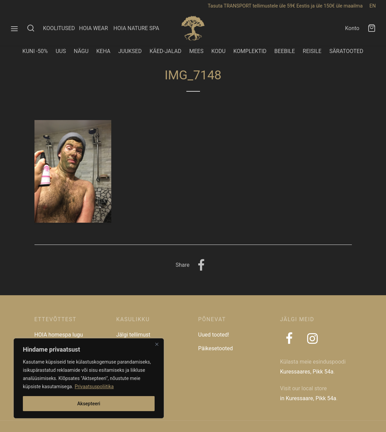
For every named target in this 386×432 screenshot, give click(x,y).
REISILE (312, 51)
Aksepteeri (88, 403)
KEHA (103, 51)
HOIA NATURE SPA (136, 28)
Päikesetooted (215, 348)
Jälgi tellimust (133, 334)
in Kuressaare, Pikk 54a (308, 398)
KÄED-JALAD (165, 51)
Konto (352, 28)
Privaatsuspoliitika (94, 386)
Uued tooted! (213, 334)
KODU (218, 51)
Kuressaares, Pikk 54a (306, 371)
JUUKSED (130, 51)
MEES (196, 51)
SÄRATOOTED (346, 51)
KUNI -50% (35, 51)
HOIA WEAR (96, 28)
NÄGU (81, 51)
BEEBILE (284, 51)
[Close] (157, 344)
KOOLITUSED (59, 28)
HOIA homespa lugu (58, 334)
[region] (89, 378)
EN (373, 6)
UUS (61, 51)
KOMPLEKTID (250, 51)
